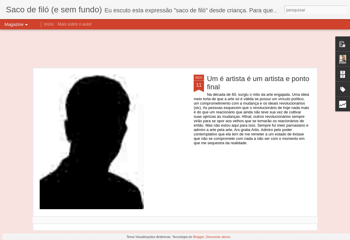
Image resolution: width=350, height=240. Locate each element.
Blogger (198, 237)
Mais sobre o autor (75, 24)
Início (48, 24)
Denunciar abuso (218, 237)
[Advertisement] (175, 48)
